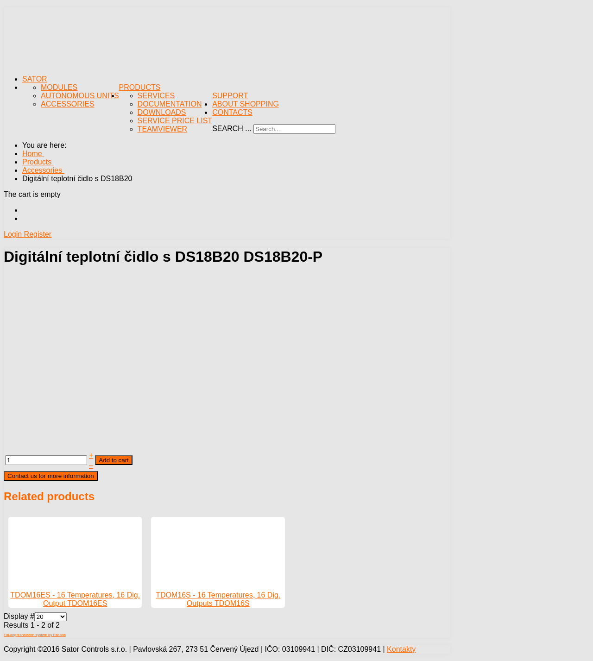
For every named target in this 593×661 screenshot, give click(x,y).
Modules (59, 87)
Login (14, 234)
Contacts (232, 112)
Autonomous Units (80, 96)
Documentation (170, 104)
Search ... (231, 128)
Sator (34, 79)
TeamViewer (163, 129)
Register (38, 234)
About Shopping (245, 104)
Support (230, 96)
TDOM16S (232, 603)
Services (156, 96)
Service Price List (175, 121)
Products (140, 87)
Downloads (162, 112)
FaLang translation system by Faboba (35, 635)
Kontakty (401, 649)
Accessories (68, 104)
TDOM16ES (87, 603)
